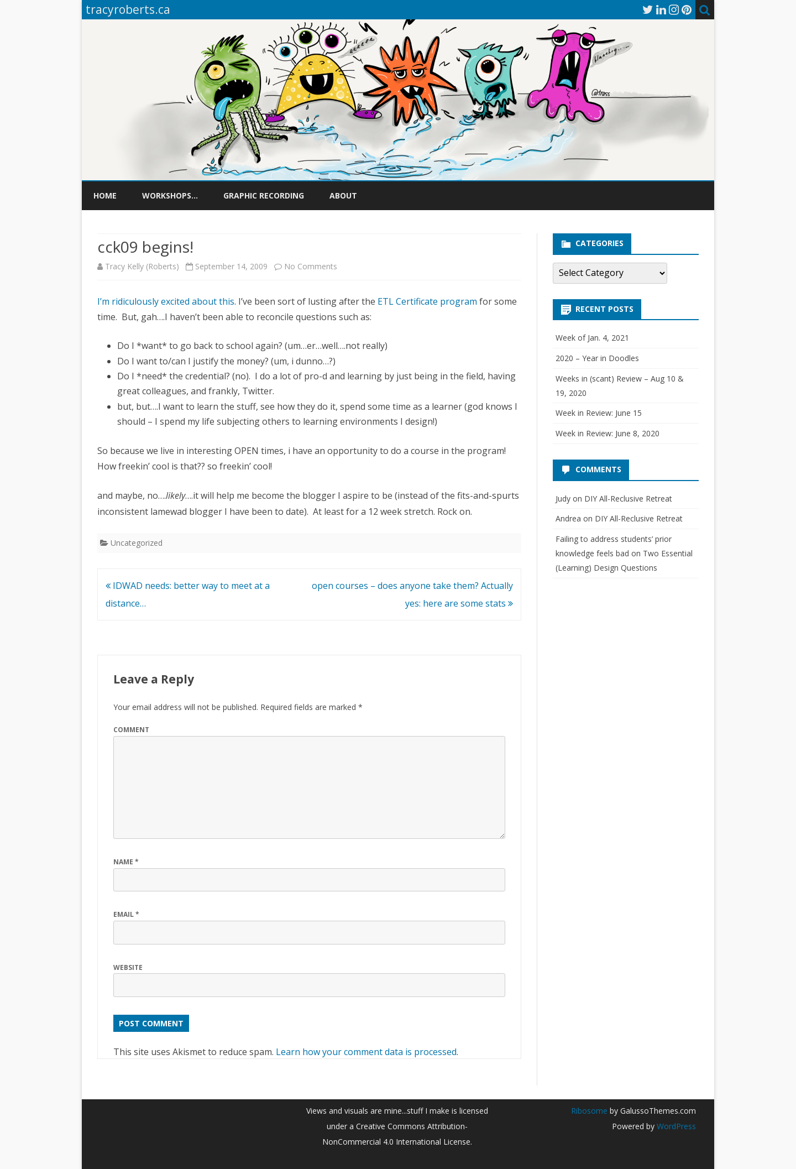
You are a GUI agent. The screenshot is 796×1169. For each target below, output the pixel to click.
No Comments (310, 266)
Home (105, 195)
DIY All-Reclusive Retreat (628, 498)
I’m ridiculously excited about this (165, 301)
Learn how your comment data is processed (366, 1052)
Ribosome (589, 1110)
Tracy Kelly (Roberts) (142, 266)
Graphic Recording (263, 195)
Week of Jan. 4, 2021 (592, 337)
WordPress (675, 1126)
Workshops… (170, 195)
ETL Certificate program (427, 301)
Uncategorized (137, 542)
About (343, 195)
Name (126, 862)
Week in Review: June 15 (599, 413)
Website (128, 967)
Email (126, 914)
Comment (131, 729)
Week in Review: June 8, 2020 (607, 433)
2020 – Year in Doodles (597, 358)
